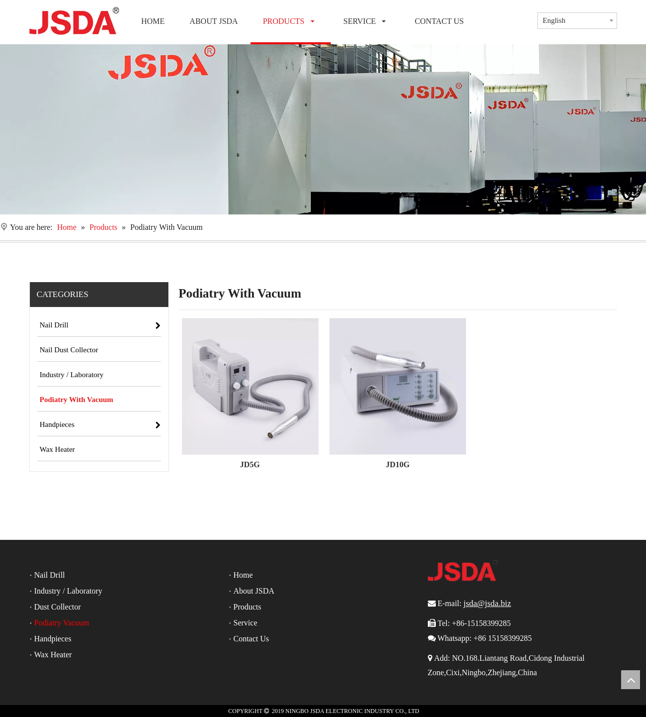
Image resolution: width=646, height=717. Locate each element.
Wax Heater (53, 654)
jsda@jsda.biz (487, 603)
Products (247, 607)
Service (246, 622)
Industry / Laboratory (68, 591)
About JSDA (254, 591)
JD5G (250, 464)
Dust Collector (57, 607)
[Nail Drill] (323, 129)
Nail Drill (49, 575)
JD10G (397, 464)
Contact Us (251, 638)
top (630, 679)
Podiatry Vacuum (61, 622)
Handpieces (53, 638)
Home (243, 575)
